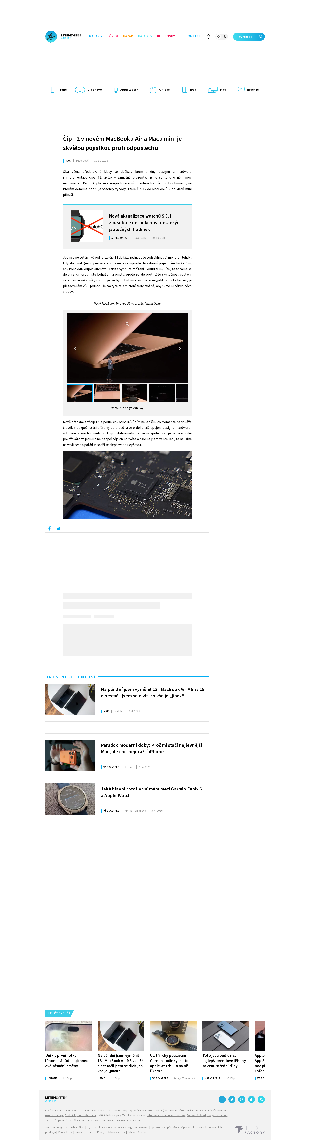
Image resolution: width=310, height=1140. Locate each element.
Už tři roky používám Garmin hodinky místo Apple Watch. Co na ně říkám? (169, 1063)
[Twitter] (231, 1099)
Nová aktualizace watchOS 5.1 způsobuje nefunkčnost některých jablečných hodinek (145, 222)
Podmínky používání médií (80, 1115)
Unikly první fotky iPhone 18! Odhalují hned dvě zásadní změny (66, 1061)
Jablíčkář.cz (77, 1128)
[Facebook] (222, 1099)
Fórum (112, 36)
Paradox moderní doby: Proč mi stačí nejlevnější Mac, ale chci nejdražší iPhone (151, 748)
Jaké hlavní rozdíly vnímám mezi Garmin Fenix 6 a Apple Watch (151, 792)
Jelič (82, 161)
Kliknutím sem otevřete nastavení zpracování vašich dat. (107, 1120)
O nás (68, 1120)
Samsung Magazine (56, 1128)
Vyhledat (252, 37)
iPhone (52, 1078)
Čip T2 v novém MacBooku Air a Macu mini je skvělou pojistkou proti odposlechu (122, 143)
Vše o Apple (111, 767)
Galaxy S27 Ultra (137, 1132)
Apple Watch (120, 238)
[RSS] (261, 1099)
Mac (68, 161)
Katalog (145, 36)
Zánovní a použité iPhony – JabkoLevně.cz (100, 1132)
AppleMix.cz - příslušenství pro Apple (173, 1128)
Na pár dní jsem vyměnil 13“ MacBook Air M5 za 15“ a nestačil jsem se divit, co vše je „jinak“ (154, 693)
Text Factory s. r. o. (91, 1111)
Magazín (96, 36)
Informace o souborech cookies (166, 1115)
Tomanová (135, 811)
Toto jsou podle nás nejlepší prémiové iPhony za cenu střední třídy (224, 1061)
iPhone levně (65, 1132)
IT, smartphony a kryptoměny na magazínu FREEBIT (118, 1128)
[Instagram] (241, 1099)
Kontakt (193, 36)
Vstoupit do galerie (127, 408)
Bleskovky (166, 36)
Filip (118, 711)
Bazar (128, 36)
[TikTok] (251, 1099)
